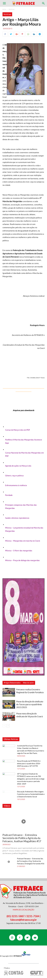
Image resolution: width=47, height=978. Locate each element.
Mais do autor (28, 683)
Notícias (11, 9)
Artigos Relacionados (12, 683)
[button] (43, 3)
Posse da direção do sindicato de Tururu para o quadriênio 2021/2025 (29, 704)
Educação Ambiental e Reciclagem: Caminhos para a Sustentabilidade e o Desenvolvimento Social (30, 794)
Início (4, 9)
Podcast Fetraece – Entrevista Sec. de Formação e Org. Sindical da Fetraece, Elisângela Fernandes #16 (30, 861)
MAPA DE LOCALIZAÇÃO (23, 910)
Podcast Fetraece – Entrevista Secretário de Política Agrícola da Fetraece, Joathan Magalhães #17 (22, 838)
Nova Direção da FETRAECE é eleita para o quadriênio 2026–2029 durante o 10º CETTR (29, 763)
